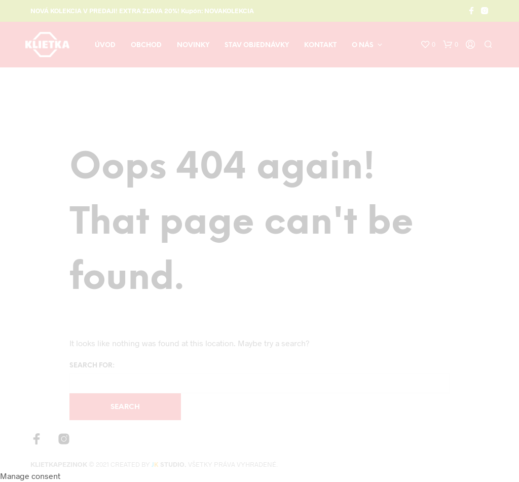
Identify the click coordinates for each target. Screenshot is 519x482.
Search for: (92, 365)
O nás (363, 45)
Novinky (193, 45)
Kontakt (320, 45)
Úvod (105, 45)
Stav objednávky (257, 45)
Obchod (146, 45)
